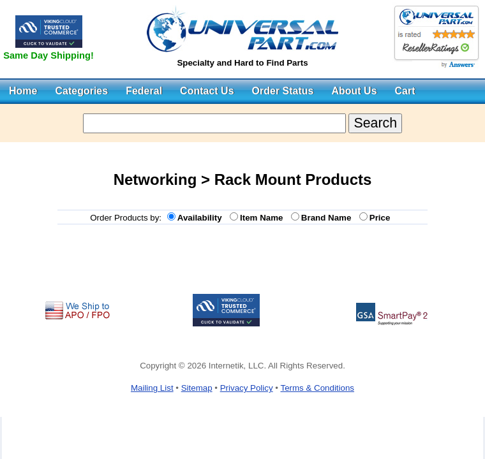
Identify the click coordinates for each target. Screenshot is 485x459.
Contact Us (207, 90)
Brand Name (328, 217)
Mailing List (152, 388)
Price (382, 217)
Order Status (283, 90)
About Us (354, 90)
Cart (405, 90)
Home (23, 90)
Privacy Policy (246, 388)
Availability (202, 217)
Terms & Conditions (317, 388)
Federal (144, 90)
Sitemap (197, 388)
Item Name (264, 217)
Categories (81, 90)
